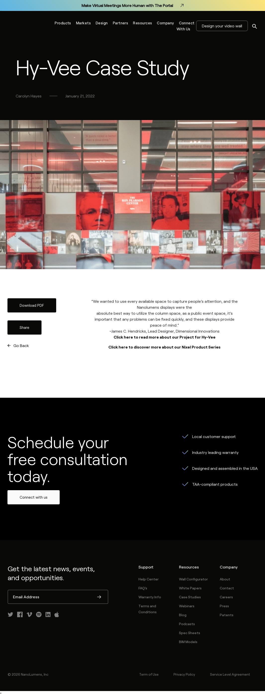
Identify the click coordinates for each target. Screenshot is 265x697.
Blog (182, 615)
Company (165, 23)
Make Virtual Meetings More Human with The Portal (132, 5)
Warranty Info (149, 597)
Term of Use (149, 674)
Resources (142, 23)
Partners (120, 23)
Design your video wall (222, 25)
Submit (99, 597)
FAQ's (142, 588)
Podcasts (187, 624)
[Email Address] (58, 597)
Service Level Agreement (230, 674)
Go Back (21, 345)
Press (224, 606)
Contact (227, 588)
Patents (226, 615)
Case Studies (190, 597)
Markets (83, 23)
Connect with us (33, 497)
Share (24, 327)
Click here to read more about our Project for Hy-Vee (165, 337)
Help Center (148, 579)
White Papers (190, 588)
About (225, 579)
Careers (226, 597)
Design (102, 23)
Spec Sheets (189, 633)
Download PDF (32, 305)
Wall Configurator (193, 579)
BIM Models (188, 642)
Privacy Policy (184, 674)
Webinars (186, 606)
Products (63, 23)
